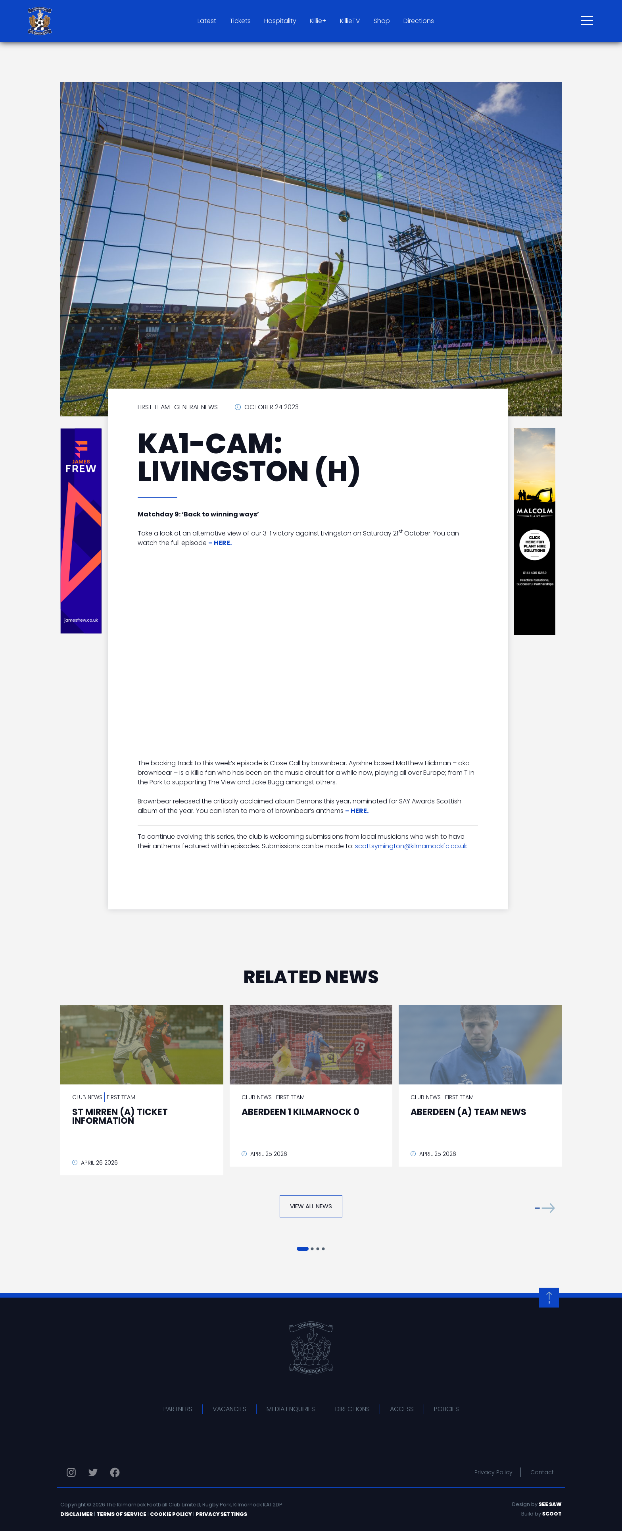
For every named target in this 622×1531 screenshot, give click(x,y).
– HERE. (357, 810)
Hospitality (280, 20)
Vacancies (229, 1409)
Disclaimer (76, 1514)
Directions (418, 20)
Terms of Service (121, 1514)
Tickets (240, 20)
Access (402, 1409)
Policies (446, 1409)
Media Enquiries (291, 1409)
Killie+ (318, 20)
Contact (542, 1472)
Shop (382, 20)
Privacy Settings (221, 1514)
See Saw (550, 1504)
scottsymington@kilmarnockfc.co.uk (411, 846)
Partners (177, 1409)
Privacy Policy (493, 1472)
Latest (207, 20)
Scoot (552, 1513)
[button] (545, 1208)
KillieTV (350, 20)
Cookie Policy (171, 1514)
